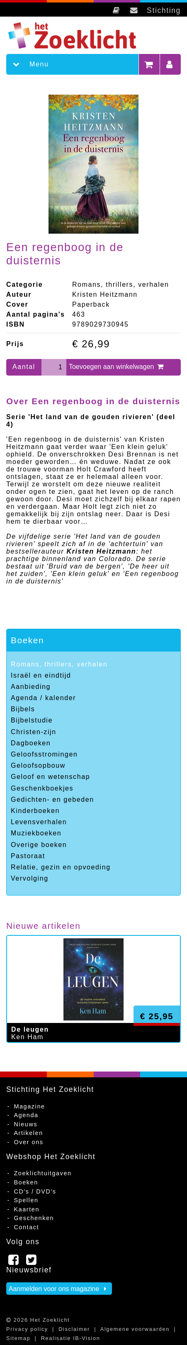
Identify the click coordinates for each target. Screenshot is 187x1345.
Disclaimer (74, 1329)
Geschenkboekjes (42, 788)
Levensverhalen (39, 821)
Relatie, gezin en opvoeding (61, 867)
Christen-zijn (33, 731)
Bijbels (23, 709)
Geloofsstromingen (44, 754)
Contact (26, 1227)
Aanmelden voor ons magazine (59, 1288)
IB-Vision (86, 1338)
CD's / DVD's (35, 1191)
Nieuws (25, 1124)
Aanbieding (31, 686)
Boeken (27, 640)
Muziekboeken (36, 833)
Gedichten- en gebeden (52, 799)
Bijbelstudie (32, 720)
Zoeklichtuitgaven (42, 1173)
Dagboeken (31, 743)
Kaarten (26, 1209)
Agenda (26, 1115)
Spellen (26, 1200)
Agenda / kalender (43, 697)
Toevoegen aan (117, 366)
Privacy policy (27, 1329)
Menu (27, 64)
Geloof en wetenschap (50, 776)
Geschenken (34, 1218)
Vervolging (30, 878)
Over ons (28, 1142)
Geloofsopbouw (38, 765)
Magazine (29, 1106)
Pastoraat (28, 855)
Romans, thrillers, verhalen (59, 664)
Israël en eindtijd (41, 675)
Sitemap (18, 1338)
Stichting (164, 10)
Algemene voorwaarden (135, 1329)
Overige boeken (39, 844)
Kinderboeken (35, 810)
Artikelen (28, 1133)
